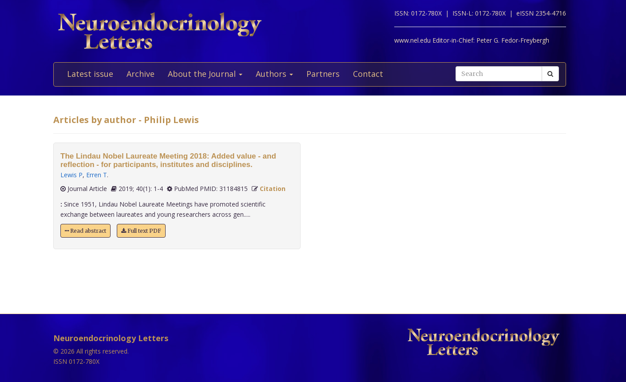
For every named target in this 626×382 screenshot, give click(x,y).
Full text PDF (141, 230)
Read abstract (85, 230)
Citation (272, 188)
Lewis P (71, 175)
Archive (141, 73)
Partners (323, 73)
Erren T (96, 175)
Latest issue (90, 73)
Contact (368, 73)
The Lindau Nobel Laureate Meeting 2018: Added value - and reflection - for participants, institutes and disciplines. (168, 160)
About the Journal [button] (205, 73)
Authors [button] (274, 73)
